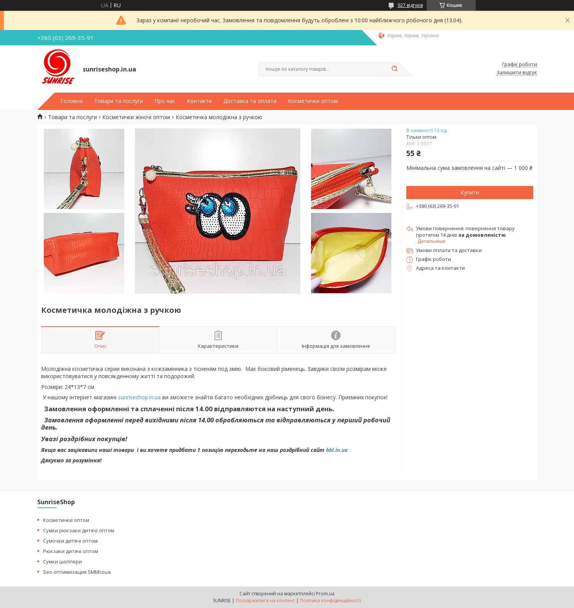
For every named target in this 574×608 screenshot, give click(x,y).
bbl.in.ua (337, 450)
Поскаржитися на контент (265, 600)
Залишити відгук (516, 72)
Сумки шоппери (62, 561)
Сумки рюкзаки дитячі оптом (78, 530)
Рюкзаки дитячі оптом (70, 551)
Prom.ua (325, 593)
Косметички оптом (313, 101)
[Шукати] (395, 69)
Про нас (165, 101)
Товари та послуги (118, 101)
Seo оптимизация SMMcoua (77, 571)
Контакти (199, 101)
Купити (470, 192)
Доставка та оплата (249, 101)
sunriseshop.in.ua (139, 397)
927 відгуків (410, 5)
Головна (71, 101)
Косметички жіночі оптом (136, 117)
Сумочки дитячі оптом (70, 540)
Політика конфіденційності (330, 600)
